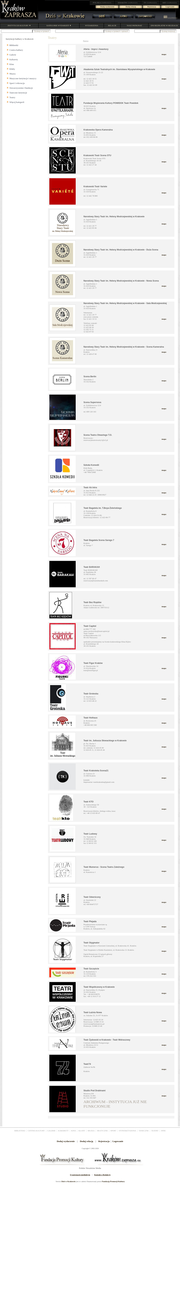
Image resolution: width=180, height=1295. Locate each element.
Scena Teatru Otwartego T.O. (98, 435)
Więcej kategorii (16, 102)
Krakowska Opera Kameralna (98, 130)
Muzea (12, 74)
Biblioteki (13, 45)
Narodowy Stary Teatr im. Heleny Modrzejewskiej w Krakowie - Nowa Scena (121, 281)
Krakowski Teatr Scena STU (97, 155)
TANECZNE (144, 1131)
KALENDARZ (170, 18)
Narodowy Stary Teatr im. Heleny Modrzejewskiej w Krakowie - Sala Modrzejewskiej (125, 303)
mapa (164, 54)
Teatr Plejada (90, 921)
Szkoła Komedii (91, 465)
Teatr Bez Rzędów (93, 602)
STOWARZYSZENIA (127, 1131)
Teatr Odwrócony (92, 897)
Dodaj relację (131, 7)
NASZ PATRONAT (134, 25)
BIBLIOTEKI (19, 1131)
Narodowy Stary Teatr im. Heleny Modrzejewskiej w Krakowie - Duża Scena (121, 249)
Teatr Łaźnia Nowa (93, 1012)
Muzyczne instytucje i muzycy (23, 78)
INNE (163, 1131)
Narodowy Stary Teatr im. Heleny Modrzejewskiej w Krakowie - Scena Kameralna (124, 347)
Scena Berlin (90, 376)
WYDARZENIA (91, 25)
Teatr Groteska (91, 693)
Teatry (12, 97)
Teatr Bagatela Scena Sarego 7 (99, 540)
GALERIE (51, 1131)
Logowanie (170, 7)
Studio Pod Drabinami (95, 1090)
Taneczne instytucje (18, 92)
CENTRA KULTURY (36, 1131)
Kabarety (13, 59)
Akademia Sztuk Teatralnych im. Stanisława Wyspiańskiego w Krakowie (119, 69)
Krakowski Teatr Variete (95, 186)
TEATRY (155, 1131)
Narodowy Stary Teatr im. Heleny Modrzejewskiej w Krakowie (114, 216)
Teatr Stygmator (92, 942)
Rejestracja (152, 7)
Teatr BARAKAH (92, 567)
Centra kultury (16, 50)
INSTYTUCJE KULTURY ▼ (19, 25)
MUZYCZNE (102, 1131)
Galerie (12, 55)
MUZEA (91, 1131)
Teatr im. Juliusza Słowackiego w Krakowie (105, 740)
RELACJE (112, 25)
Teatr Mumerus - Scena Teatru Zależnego (104, 867)
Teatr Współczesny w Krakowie (99, 987)
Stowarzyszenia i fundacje (21, 88)
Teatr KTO (89, 801)
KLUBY (81, 1131)
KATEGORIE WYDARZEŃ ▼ (59, 25)
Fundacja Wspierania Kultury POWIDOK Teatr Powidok (111, 103)
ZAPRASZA (102, 3)
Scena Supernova (92, 402)
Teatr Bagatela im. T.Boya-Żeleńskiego (103, 508)
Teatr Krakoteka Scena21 (96, 770)
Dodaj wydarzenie (107, 7)
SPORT (113, 1131)
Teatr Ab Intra (90, 487)
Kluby (12, 69)
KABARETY (63, 1131)
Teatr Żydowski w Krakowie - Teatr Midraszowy (107, 1040)
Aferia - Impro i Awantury (96, 49)
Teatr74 (87, 1064)
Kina (11, 64)
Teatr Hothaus (91, 718)
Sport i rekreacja (17, 83)
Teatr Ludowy (90, 834)
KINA (73, 1131)
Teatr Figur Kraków (93, 663)
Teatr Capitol (90, 626)
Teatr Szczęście (91, 968)
